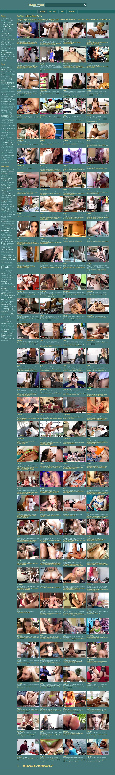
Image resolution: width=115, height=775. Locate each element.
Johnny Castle (10, 255)
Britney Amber (6, 210)
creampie (4, 94)
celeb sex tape (72, 19)
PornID (3, 41)
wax (96, 344)
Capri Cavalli (12, 213)
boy (24, 294)
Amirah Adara (6, 186)
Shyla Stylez (4, 326)
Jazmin (13, 247)
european (11, 104)
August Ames (10, 202)
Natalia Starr (4, 297)
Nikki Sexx (10, 299)
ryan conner (31, 469)
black (11, 81)
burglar (41, 21)
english (3, 104)
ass (11, 71)
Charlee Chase (10, 217)
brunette (11, 86)
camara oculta (64, 19)
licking (8, 125)
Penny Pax (9, 303)
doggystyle (8, 101)
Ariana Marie (11, 196)
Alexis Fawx (6, 181)
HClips (11, 24)
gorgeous (68, 734)
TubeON (3, 48)
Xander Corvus (7, 339)
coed (67, 467)
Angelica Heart (10, 190)
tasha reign (99, 44)
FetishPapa (4, 24)
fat (6, 107)
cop (51, 43)
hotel (25, 612)
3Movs (3, 19)
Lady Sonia (8, 274)
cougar (9, 91)
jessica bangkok (71, 615)
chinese (93, 66)
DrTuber (3, 22)
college (8, 89)
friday (23, 395)
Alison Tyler (8, 182)
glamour (42, 492)
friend (81, 119)
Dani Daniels (10, 229)
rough (2, 147)
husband (8, 119)
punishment (82, 95)
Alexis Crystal (6, 179)
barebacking (9, 74)
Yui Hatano (4, 340)
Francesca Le (4, 235)
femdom (8, 109)
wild (9, 162)
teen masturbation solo (105, 19)
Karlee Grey (8, 263)
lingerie (13, 125)
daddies (103, 144)
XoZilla (13, 56)
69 (93, 42)
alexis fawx (70, 735)
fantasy (3, 107)
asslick (69, 442)
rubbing (50, 346)
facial (9, 106)
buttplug (19, 589)
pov (14, 142)
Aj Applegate (4, 175)
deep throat (7, 99)
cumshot (12, 96)
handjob (9, 114)
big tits (7, 81)
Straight (42, 11)
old (14, 137)
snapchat (19, 21)
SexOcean (4, 44)
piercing (12, 140)
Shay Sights (4, 325)
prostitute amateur (54, 19)
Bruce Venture (4, 213)
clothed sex (55, 393)
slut (2, 150)
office (35, 67)
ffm (107, 42)
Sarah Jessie (8, 316)
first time (27, 540)
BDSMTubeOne (5, 20)
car (21, 589)
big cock (91, 144)
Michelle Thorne (10, 292)
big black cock (5, 78)
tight (10, 157)
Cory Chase (9, 225)
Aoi (6, 196)
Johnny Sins (6, 257)
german (3, 112)
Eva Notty (8, 234)
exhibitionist (27, 589)
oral (2, 139)
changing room (101, 441)
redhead (7, 146)
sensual (3, 149)
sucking (3, 155)
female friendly (53, 193)
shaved (7, 149)
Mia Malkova (6, 291)
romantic (99, 145)
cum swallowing (26, 369)
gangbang (9, 111)
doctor (90, 119)
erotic (6, 104)
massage (8, 127)
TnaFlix (9, 47)
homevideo (7, 117)
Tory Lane (3, 333)
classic (105, 759)
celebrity (75, 393)
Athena (4, 201)
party (82, 467)
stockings (10, 152)
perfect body (99, 270)
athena (23, 68)
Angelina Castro (6, 192)
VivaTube (11, 54)
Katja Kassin (9, 265)
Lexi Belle (3, 277)
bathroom (95, 418)
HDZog (3, 28)
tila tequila (34, 19)
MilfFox (10, 35)
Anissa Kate (6, 194)
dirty (107, 492)
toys (5, 159)
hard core (25, 21)
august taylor (94, 121)
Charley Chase (5, 219)
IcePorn (10, 30)
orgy (10, 138)
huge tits (3, 119)
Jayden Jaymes (5, 247)
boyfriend (51, 69)
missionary (4, 132)
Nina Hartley (7, 301)
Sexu (10, 44)
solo (2, 152)
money (44, 711)
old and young (101, 493)
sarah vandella (48, 737)
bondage (3, 84)
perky (102, 637)
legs (11, 124)
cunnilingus (4, 98)
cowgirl (3, 93)
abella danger (48, 614)
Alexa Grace (9, 176)
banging (23, 686)
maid (41, 711)
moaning (11, 132)
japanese (10, 121)
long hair (3, 127)
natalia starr (93, 44)
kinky (8, 122)
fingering (4, 111)
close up (3, 89)
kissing (12, 122)
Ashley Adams (8, 199)
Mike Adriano (6, 294)
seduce (82, 294)
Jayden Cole (9, 246)
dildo (2, 101)
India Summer (5, 241)
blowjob (10, 83)
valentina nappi (71, 194)
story (25, 95)
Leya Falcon (9, 279)
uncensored (10, 159)
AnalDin (8, 19)
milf (6, 131)
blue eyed (46, 393)
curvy (12, 98)
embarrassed (48, 21)
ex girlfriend (22, 540)
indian (12, 119)
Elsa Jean (8, 232)
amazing (21, 242)
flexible (97, 394)
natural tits (4, 135)
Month (34, 16)
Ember (3, 234)
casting (3, 88)
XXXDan (8, 58)
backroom (68, 369)
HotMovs (4, 30)
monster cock (12, 134)
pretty (2, 144)
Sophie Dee (4, 328)
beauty (6, 76)
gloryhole (65, 614)
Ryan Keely (12, 312)
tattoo (8, 155)
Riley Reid (11, 310)
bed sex (96, 42)
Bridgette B (8, 208)
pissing (3, 142)
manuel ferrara (25, 517)
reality (2, 146)
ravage (96, 419)
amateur (4, 69)
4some (21, 492)
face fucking (4, 106)
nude (11, 137)
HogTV (8, 28)
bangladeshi (22, 117)
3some (9, 67)
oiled (74, 144)
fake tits (13, 106)
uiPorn (13, 48)
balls (21, 66)
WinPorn (7, 56)
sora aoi (46, 219)
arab (25, 342)
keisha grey (70, 43)
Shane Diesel (10, 323)
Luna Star (9, 283)
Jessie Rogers (4, 254)
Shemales (72, 11)
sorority (70, 468)
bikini (97, 661)
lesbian (3, 125)
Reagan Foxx (8, 306)
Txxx (8, 49)
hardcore (5, 116)
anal (2, 71)
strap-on (3, 153)
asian (7, 71)
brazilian (78, 638)
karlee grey (93, 443)
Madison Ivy (4, 284)
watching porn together (92, 19)
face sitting (103, 42)
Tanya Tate (12, 329)
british (6, 86)
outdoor (3, 140)
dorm (73, 467)
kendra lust (70, 689)
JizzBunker (6, 34)
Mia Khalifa (4, 290)
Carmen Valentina (6, 214)
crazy (8, 93)
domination (19, 394)
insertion (88, 687)
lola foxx (23, 443)
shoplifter (54, 44)
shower (103, 419)
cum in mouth (4, 96)
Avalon (7, 206)
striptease (8, 153)
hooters (13, 117)
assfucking (10, 73)
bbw (13, 74)
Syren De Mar (5, 329)
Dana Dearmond (5, 227)
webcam (7, 161)
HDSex (8, 26)
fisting (30, 637)
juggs (5, 122)
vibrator (97, 638)
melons (3, 131)
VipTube (4, 54)
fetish (12, 109)
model (2, 134)
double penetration (6, 103)
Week (39, 16)
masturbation (5, 128)
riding (12, 146)
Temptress (5, 331)
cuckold (10, 94)
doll (23, 589)
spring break (103, 317)
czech (82, 417)
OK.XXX (9, 37)
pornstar (8, 142)
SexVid (3, 47)
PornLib (8, 41)
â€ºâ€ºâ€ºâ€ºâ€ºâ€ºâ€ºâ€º (38, 765)
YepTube (3, 60)
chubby (12, 88)
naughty (3, 137)
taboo (84, 67)
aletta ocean (24, 321)
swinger (75, 394)
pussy (10, 144)
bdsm (2, 76)
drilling (32, 418)
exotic (64, 67)
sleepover (55, 21)
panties (8, 140)
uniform (105, 168)
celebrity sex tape (33, 21)
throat (7, 157)
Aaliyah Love (5, 169)
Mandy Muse (4, 286)
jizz (2, 122)
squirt (6, 152)
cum (13, 94)
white (2, 162)
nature (9, 135)
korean (76, 241)
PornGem (4, 39)
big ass (12, 77)
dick (13, 99)
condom (60, 393)
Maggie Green (11, 284)
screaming (11, 147)
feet (8, 107)
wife (6, 162)
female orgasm (53, 318)
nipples (8, 137)
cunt (9, 98)
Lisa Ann (4, 281)
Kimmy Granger (8, 270)
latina (7, 124)
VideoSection (6, 52)
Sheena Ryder (11, 325)
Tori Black (12, 331)
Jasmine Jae (5, 244)
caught (67, 344)
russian (6, 147)
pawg (53, 587)
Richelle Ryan (8, 308)
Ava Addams (5, 204)
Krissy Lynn (4, 272)
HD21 (3, 26)
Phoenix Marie (6, 305)
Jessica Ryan (9, 252)
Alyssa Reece (9, 184)
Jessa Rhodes (5, 251)
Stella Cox (10, 328)
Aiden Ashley (11, 173)
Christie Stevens (5, 223)
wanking (42, 761)
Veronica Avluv (8, 337)
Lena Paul (10, 275)
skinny (12, 149)
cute (2, 99)
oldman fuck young (43, 19)
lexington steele (25, 469)
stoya (23, 244)
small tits (7, 150)
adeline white (81, 19)
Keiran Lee (5, 267)
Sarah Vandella (5, 318)
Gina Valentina (11, 239)
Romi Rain (4, 312)
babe (3, 74)
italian (69, 614)
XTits (2, 58)
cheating (7, 88)
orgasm (6, 138)
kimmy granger (48, 444)
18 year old (4, 67)
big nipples (71, 613)
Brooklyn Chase (10, 211)
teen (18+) (45, 71)
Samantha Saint (5, 314)
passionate (96, 43)
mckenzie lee (27, 395)
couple (13, 91)
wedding (104, 517)
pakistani (36, 93)
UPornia (4, 50)
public (6, 144)
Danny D (5, 231)
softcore (12, 150)
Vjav (2, 56)
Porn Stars (52, 11)
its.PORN (4, 31)
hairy (5, 114)
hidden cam (99, 66)
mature (13, 128)
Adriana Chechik (7, 172)
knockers (3, 124)
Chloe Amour (11, 221)
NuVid (3, 37)
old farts (106, 493)
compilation (4, 91)
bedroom (53, 392)
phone (50, 735)
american (11, 69)
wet (12, 161)
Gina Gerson (5, 238)
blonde (4, 83)
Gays (62, 11)
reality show (27, 19)
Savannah (8, 320)
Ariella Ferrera (5, 197)
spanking (68, 761)
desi (27, 93)
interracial (4, 120)
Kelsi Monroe (7, 268)
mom (6, 134)
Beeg (11, 20)
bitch (31, 467)
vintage (3, 161)
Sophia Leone (11, 326)
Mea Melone (11, 289)
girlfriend (8, 112)
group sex (94, 317)
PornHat (11, 39)
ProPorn (11, 43)
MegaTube (4, 35)
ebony (13, 103)
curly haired (103, 492)
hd (11, 116)
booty (7, 84)
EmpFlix (9, 22)
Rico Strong (4, 310)
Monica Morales (10, 296)
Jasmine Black (10, 243)
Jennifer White (7, 249)
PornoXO (4, 43)
